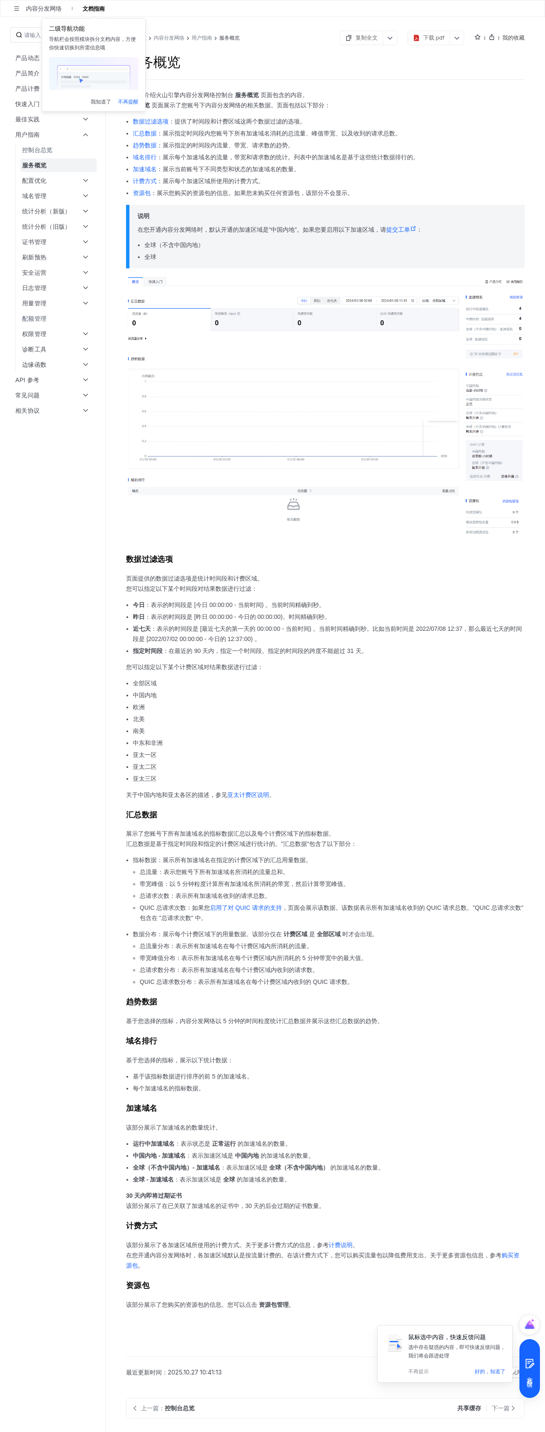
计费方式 (145, 181)
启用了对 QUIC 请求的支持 (246, 907)
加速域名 (145, 169)
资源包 (142, 193)
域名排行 (145, 157)
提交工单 (401, 229)
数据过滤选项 (151, 121)
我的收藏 (513, 37)
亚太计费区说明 (248, 794)
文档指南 (94, 8)
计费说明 (341, 1245)
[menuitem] (53, 150)
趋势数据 (145, 145)
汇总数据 (145, 133)
